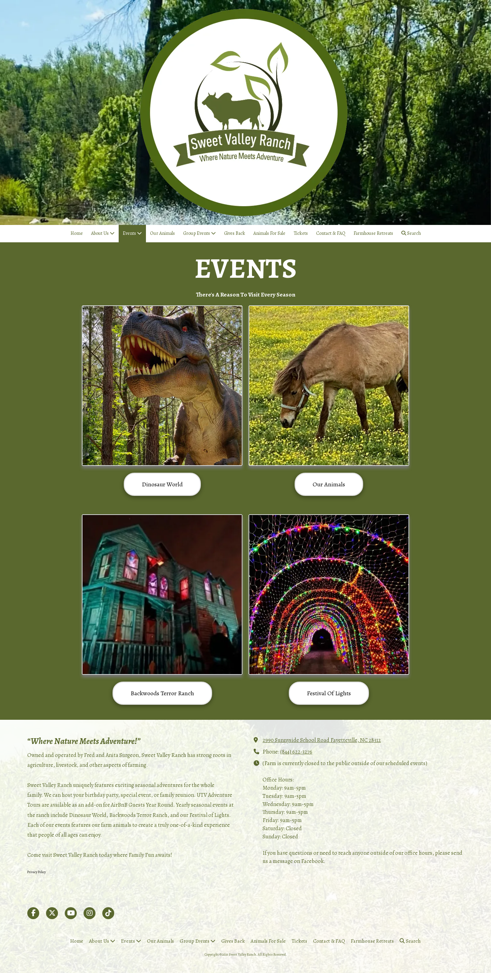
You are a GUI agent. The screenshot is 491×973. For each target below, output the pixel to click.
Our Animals (329, 484)
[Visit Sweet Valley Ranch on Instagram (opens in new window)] (89, 913)
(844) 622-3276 (296, 752)
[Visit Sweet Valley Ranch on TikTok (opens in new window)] (108, 913)
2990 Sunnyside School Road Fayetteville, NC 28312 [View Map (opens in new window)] (322, 740)
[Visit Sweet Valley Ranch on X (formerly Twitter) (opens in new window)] (52, 913)
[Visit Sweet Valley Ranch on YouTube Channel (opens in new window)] (71, 913)
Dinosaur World (162, 484)
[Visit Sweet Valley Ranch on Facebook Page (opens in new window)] (33, 913)
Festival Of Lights (329, 693)
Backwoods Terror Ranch (162, 693)
